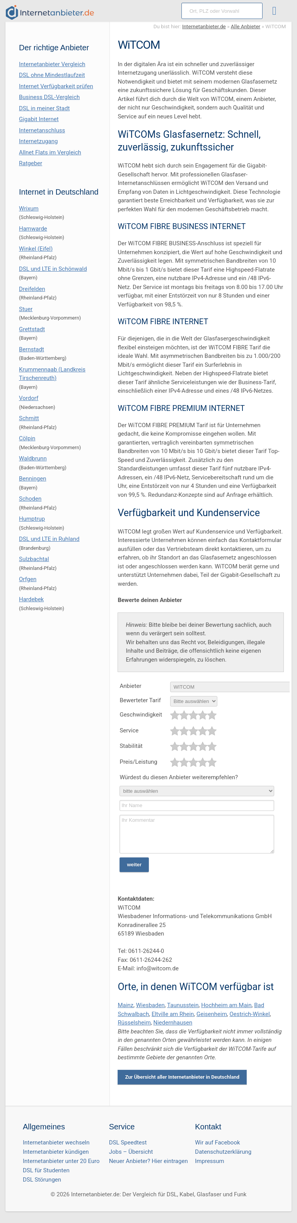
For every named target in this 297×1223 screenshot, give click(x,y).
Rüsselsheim (134, 1022)
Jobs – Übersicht (131, 1151)
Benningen (32, 478)
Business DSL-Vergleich (49, 97)
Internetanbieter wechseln (56, 1142)
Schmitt (29, 418)
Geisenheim (211, 1014)
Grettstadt (32, 329)
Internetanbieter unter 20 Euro (61, 1161)
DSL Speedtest (128, 1142)
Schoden (30, 498)
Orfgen (27, 579)
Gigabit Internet (39, 119)
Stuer (25, 309)
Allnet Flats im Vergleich (50, 152)
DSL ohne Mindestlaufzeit (52, 75)
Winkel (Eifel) (36, 248)
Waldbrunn (33, 458)
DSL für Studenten (46, 1170)
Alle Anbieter (245, 26)
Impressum (209, 1161)
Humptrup (32, 518)
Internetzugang (38, 141)
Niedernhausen (172, 1022)
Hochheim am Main (226, 1005)
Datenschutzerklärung (223, 1151)
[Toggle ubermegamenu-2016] (276, 12)
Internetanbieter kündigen (56, 1151)
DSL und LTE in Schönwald (53, 268)
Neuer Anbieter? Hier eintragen (148, 1161)
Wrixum (29, 208)
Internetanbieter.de (204, 26)
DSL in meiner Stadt (44, 108)
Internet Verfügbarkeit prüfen (56, 86)
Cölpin (27, 438)
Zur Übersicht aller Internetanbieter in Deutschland (182, 1077)
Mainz (125, 1005)
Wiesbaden (150, 1005)
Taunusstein (182, 1005)
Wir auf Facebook (217, 1142)
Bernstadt (31, 349)
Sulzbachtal (34, 559)
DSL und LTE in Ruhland (49, 538)
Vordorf (28, 398)
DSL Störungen (42, 1179)
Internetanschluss (42, 130)
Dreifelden (32, 289)
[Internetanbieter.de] (49, 12)
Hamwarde (33, 228)
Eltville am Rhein (173, 1014)
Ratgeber (30, 163)
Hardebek (31, 599)
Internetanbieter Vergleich (52, 64)
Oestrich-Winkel (250, 1014)
